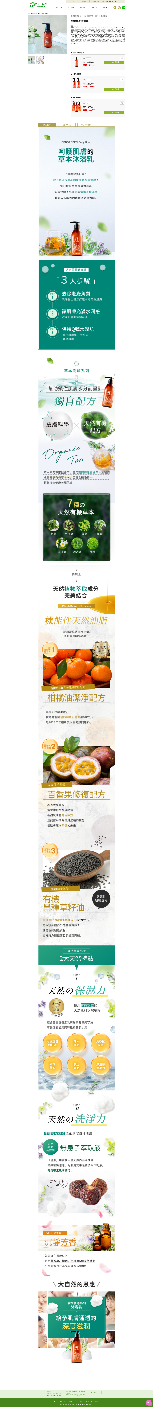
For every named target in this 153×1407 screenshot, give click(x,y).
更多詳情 (93, 1393)
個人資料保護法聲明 (92, 1401)
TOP (54, 1401)
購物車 (85, 1)
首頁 (29, 13)
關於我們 (106, 7)
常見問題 (83, 7)
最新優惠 (71, 7)
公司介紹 (79, 1401)
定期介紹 (94, 7)
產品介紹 (59, 7)
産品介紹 (34, 13)
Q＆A (70, 1401)
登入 (74, 1)
